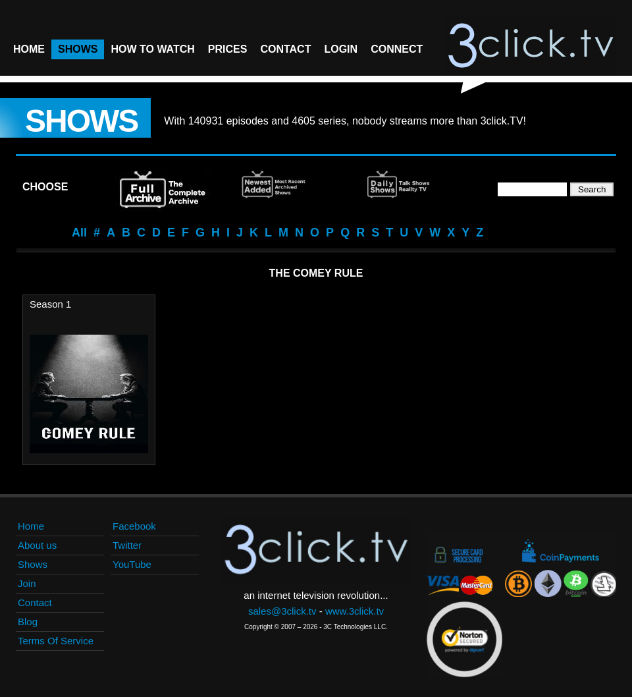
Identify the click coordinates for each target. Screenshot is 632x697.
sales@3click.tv (282, 611)
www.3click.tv (354, 611)
